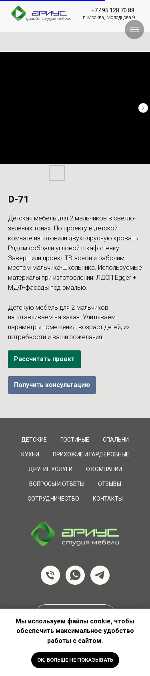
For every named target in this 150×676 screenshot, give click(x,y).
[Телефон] (50, 575)
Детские (34, 439)
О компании (104, 469)
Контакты (108, 498)
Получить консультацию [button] (52, 385)
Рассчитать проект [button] (44, 359)
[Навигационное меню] (134, 29)
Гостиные (74, 439)
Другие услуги (50, 469)
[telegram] (100, 575)
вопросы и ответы (56, 484)
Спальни (116, 439)
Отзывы (109, 484)
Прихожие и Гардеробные (91, 454)
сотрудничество (53, 498)
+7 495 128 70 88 (112, 10)
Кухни (30, 454)
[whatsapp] (75, 575)
